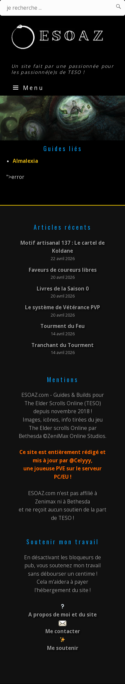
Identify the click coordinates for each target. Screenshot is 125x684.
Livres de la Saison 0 (63, 288)
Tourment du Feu (62, 326)
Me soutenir (62, 648)
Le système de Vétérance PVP (62, 307)
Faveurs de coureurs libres (63, 269)
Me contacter (62, 631)
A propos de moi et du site (62, 614)
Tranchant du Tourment (62, 345)
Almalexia (25, 160)
